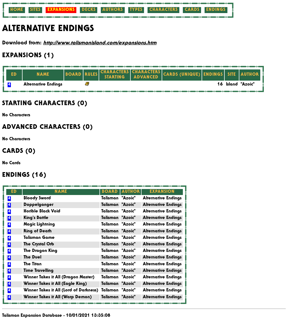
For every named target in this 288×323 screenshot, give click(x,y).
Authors (112, 10)
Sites (35, 10)
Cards (192, 10)
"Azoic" (247, 85)
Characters (163, 10)
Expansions (61, 10)
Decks (89, 10)
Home (16, 10)
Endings (216, 10)
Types (136, 10)
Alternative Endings (43, 85)
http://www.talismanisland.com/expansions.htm (99, 43)
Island (232, 85)
